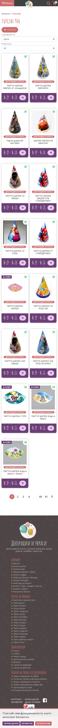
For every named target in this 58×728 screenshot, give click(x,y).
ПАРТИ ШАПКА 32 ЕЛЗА (14, 252)
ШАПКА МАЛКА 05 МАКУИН (43, 142)
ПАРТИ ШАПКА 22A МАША (15, 362)
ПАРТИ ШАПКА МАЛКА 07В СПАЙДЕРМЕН (43, 198)
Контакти (16, 699)
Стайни (16, 653)
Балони (15, 559)
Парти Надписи (20, 628)
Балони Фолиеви (20, 580)
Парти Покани (19, 605)
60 (40, 496)
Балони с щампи (20, 588)
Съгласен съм (43, 723)
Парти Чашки (19, 608)
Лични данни (32, 699)
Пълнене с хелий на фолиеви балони (30, 679)
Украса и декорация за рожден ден (28, 684)
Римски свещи (19, 656)
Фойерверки (18, 647)
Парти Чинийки (20, 617)
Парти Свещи (19, 625)
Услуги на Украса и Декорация (28, 672)
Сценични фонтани (22, 667)
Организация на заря (22, 687)
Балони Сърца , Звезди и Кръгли (27, 586)
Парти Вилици (19, 619)
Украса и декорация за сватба (26, 676)
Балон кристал (19, 566)
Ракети (16, 651)
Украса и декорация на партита (26, 681)
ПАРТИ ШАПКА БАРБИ (15, 307)
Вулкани (17, 662)
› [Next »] (52, 496)
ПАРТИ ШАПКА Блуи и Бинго (43, 417)
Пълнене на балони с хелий (25, 690)
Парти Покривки (20, 634)
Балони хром (19, 569)
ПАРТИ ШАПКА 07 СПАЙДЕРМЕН (43, 252)
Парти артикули (20, 596)
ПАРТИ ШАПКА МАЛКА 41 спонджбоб (15, 87)
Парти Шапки (19, 614)
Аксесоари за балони (22, 583)
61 (46, 496)
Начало (6, 14)
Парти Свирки (19, 622)
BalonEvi (16, 563)
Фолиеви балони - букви (24, 572)
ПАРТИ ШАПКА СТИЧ (15, 416)
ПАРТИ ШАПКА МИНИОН (43, 87)
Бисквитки (16, 702)
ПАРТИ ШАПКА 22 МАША (14, 197)
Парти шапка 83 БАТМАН (14, 142)
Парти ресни (19, 603)
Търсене (16, 14)
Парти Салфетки (20, 631)
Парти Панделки (20, 611)
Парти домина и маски (23, 639)
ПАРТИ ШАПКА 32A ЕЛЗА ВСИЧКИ (43, 362)
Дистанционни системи (23, 659)
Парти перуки (19, 636)
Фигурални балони (21, 591)
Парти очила (18, 642)
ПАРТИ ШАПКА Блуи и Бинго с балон (15, 472)
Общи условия (32, 702)
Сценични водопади (22, 665)
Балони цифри (19, 574)
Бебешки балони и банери (25, 577)
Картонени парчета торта (24, 600)
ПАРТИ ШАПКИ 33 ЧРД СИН (43, 307)
